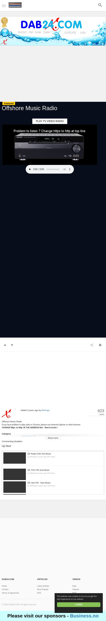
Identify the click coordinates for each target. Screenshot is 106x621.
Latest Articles (43, 586)
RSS (39, 593)
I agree (79, 604)
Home (4, 586)
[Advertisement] (53, 74)
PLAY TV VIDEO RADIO (50, 121)
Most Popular (43, 589)
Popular (75, 589)
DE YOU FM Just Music (38, 470)
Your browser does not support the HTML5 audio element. (50, 169)
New (74, 586)
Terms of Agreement (10, 593)
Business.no (84, 615)
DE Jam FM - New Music (39, 483)
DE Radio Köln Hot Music (39, 454)
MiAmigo (45, 410)
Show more (53, 438)
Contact (5, 589)
